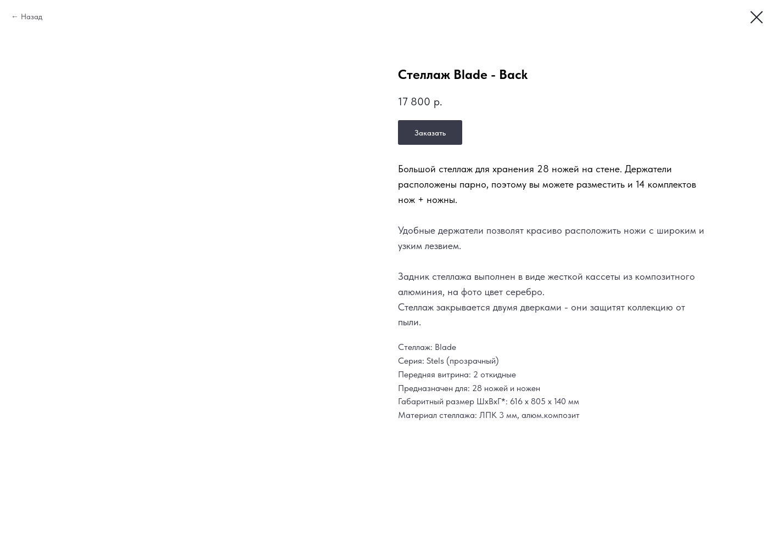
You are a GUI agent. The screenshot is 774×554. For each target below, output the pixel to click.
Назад (31, 16)
